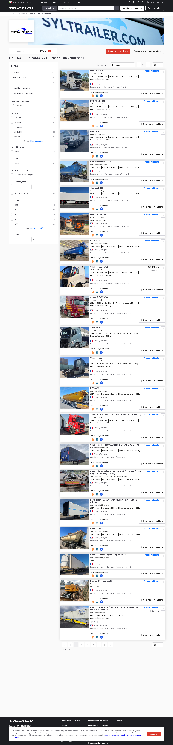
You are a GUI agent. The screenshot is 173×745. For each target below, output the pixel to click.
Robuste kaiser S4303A (103, 166)
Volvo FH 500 (99, 350)
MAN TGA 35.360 (100, 103)
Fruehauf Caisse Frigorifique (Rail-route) (111, 610)
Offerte (45, 51)
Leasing (56, 2)
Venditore (25, 51)
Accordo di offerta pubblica (99, 721)
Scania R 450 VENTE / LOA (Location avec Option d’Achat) (114, 445)
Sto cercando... (154, 8)
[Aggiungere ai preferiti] (160, 73)
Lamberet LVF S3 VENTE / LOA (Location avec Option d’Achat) (113, 546)
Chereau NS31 (99, 197)
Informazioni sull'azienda (98, 726)
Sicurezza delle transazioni (99, 743)
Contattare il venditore (118, 51)
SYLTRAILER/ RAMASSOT (103, 94)
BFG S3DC (97, 412)
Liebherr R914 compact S (104, 637)
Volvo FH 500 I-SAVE (102, 287)
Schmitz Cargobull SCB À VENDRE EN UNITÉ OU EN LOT (114, 478)
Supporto (118, 721)
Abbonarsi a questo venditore (147, 51)
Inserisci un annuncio (132, 8)
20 (155, 65)
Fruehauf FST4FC (101, 579)
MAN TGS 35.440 (100, 135)
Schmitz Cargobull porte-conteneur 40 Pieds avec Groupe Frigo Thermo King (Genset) (115, 512)
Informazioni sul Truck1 (70, 721)
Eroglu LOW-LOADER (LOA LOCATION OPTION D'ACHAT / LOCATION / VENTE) (113, 665)
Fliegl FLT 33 (98, 256)
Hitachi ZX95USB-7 (101, 229)
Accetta (153, 734)
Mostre (66, 2)
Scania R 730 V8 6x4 (102, 318)
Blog (117, 726)
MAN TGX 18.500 (100, 72)
